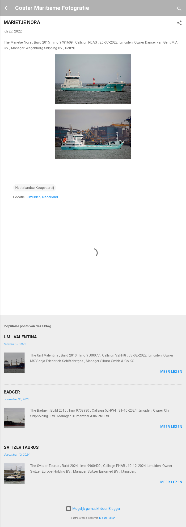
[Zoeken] (179, 9)
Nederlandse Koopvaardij (34, 188)
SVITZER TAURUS (21, 447)
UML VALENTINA (20, 336)
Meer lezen (171, 371)
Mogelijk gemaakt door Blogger (93, 509)
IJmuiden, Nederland (42, 197)
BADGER (12, 391)
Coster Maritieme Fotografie (52, 8)
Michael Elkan (107, 517)
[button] (179, 23)
